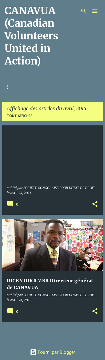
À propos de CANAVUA (48, 87)
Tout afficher (19, 116)
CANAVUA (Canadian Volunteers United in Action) (31, 35)
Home (9, 87)
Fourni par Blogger (52, 352)
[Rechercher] (83, 11)
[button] (95, 204)
